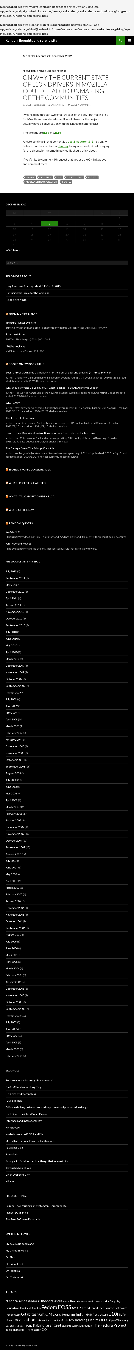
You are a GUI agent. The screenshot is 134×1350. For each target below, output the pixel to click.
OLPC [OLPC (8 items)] (104, 1320)
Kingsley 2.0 (13, 1127)
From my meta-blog (23, 314)
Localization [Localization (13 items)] (24, 1319)
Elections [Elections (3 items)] (25, 1308)
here (46, 132)
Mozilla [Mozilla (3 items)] (64, 1320)
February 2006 (14, 975)
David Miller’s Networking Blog (23, 1087)
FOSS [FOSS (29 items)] (64, 1307)
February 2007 (14, 894)
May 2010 (11, 645)
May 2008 (11, 793)
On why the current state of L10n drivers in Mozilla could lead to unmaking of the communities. (66, 87)
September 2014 (15, 578)
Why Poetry (13, 402)
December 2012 (15, 591)
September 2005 (15, 1008)
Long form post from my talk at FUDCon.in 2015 (33, 286)
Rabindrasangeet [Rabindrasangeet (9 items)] (47, 1325)
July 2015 (11, 571)
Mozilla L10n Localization (41, 182)
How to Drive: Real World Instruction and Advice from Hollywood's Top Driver (51, 433)
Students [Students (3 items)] (66, 1325)
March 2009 (12, 726)
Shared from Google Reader (30, 469)
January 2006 (13, 981)
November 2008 (15, 753)
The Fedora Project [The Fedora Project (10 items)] (110, 1325)
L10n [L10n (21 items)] (114, 1314)
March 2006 (12, 968)
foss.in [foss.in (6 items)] (76, 1308)
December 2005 (15, 988)
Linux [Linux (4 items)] (9, 1320)
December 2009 (15, 665)
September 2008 (15, 766)
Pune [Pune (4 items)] (29, 1325)
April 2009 (12, 719)
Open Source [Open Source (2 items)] (12, 1326)
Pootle (66, 182)
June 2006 (12, 948)
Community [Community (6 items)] (100, 1301)
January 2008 (13, 820)
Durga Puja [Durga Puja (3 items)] (115, 1301)
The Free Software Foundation (23, 1219)
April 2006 (12, 961)
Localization (74, 177)
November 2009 (15, 672)
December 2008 (15, 746)
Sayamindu (12, 1154)
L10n (59, 177)
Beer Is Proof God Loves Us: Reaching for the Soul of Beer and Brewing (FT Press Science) (58, 372)
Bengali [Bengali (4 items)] (74, 1301)
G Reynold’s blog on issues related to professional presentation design (47, 1107)
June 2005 (12, 1029)
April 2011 (12, 598)
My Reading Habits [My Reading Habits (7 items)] (83, 1320)
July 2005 (11, 1022)
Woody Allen (13, 531)
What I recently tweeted (27, 483)
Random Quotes (21, 523)
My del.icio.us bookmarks (20, 1243)
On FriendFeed (14, 1264)
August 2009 (13, 692)
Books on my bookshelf (26, 364)
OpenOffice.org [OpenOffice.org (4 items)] (118, 1320)
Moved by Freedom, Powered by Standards (30, 1141)
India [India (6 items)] (79, 1314)
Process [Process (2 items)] (21, 1326)
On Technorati (14, 1277)
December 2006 (15, 907)
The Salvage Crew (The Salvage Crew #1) (30, 448)
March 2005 (12, 1049)
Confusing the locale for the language (27, 292)
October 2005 (14, 1002)
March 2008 (12, 806)
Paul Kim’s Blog (14, 1147)
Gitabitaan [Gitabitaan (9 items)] (30, 1314)
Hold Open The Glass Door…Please (26, 1114)
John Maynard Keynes (18, 543)
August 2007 (13, 854)
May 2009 (11, 712)
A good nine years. (16, 299)
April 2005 (12, 1042)
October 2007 (14, 840)
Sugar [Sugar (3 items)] (75, 1325)
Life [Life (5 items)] (123, 1314)
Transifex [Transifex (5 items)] (18, 1329)
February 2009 (14, 732)
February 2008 (14, 813)
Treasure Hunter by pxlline (21, 322)
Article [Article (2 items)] (66, 1301)
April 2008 (12, 800)
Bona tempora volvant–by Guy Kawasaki (29, 1080)
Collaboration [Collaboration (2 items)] (86, 1301)
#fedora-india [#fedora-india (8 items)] (52, 1301)
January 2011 (13, 605)
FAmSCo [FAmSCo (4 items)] (35, 1308)
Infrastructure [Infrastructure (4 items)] (99, 1314)
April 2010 (12, 652)
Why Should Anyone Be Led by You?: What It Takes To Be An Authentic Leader (52, 387)
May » (16, 249)
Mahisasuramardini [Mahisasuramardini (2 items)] (51, 1320)
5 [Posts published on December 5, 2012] (49, 223)
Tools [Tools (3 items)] (9, 1329)
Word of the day (21, 509)
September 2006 (15, 928)
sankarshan (58, 104)
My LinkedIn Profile (17, 1250)
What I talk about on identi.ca (31, 496)
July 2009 (11, 699)
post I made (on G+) (81, 141)
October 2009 (14, 679)
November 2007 (15, 833)
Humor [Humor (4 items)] (66, 1314)
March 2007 (12, 887)
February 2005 (14, 1055)
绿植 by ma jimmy (15, 346)
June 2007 (12, 867)
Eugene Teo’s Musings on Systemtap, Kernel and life (36, 1205)
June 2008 (12, 786)
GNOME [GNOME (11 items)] (47, 1314)
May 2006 (11, 955)
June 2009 (12, 706)
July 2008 (11, 780)
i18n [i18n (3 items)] (73, 1314)
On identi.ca (13, 1270)
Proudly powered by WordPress (21, 1345)
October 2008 (14, 759)
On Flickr (11, 1257)
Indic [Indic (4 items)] (87, 1314)
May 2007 (11, 874)
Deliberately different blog (21, 1093)
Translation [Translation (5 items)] (33, 1329)
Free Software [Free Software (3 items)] (13, 1314)
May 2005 (11, 1035)
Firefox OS (45, 177)
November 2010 (15, 611)
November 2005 (15, 995)
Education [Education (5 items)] (13, 1308)
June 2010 (12, 638)
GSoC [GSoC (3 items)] (58, 1314)
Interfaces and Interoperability (24, 1120)
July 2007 (11, 860)
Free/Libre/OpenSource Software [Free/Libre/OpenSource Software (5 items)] (104, 1308)
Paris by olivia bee (16, 334)
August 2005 (13, 1015)
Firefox (30, 177)
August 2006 (13, 934)
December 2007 (15, 827)
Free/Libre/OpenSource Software (44, 71)
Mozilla (92, 177)
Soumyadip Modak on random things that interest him (37, 1161)
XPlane (10, 1181)
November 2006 (15, 914)
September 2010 (15, 625)
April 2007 (12, 880)
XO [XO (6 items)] (44, 1329)
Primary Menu (129, 40)
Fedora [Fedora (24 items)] (49, 1307)
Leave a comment (81, 104)
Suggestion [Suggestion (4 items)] (85, 1325)
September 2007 (15, 847)
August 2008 (13, 773)
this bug (63, 146)
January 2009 (13, 739)
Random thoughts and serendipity (31, 40)
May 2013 (11, 584)
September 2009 (15, 685)
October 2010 (14, 618)
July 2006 (11, 941)
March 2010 (12, 658)
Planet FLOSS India (17, 1212)
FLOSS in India (14, 1100)
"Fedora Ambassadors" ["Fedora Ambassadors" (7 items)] (23, 1301)
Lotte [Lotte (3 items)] (38, 1320)
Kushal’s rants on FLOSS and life (24, 1134)
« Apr (9, 249)
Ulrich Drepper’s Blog (18, 1174)
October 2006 (14, 921)
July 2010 (11, 632)
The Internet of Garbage (20, 417)
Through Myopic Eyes (18, 1167)
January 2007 (13, 901)
